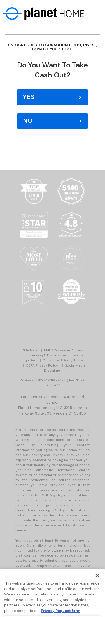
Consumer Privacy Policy (63, 360)
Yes (29, 97)
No (28, 121)
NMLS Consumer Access (63, 350)
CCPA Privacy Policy (42, 365)
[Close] (97, 581)
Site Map (30, 350)
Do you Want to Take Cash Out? (52, 70)
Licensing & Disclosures (47, 355)
